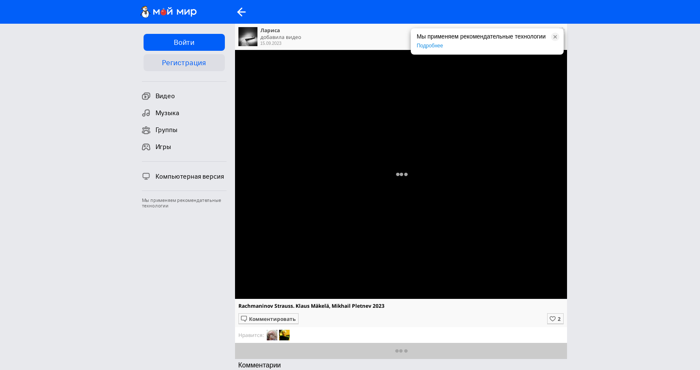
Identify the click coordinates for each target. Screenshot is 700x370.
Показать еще (400, 350)
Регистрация (184, 62)
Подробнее (430, 46)
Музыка (160, 113)
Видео (158, 96)
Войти (184, 42)
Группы (159, 130)
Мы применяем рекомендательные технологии (181, 203)
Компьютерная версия (183, 176)
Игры (156, 147)
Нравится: (251, 335)
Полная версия (401, 176)
